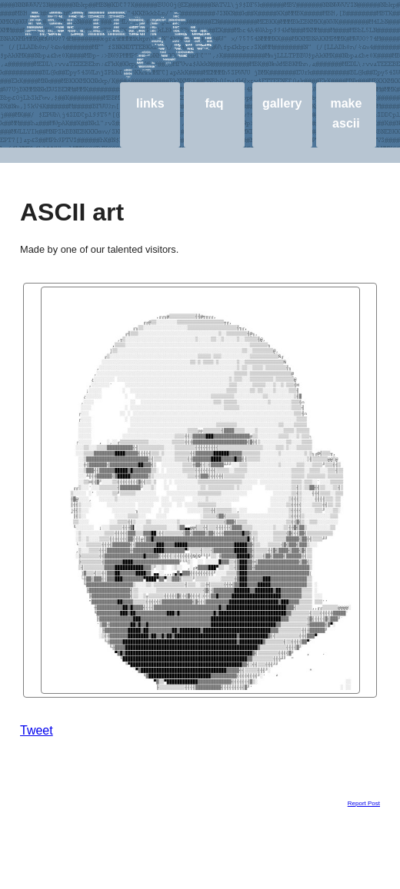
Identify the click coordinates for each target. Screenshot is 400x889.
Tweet (36, 730)
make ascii (346, 113)
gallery (282, 103)
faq (214, 103)
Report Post (364, 803)
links (150, 103)
